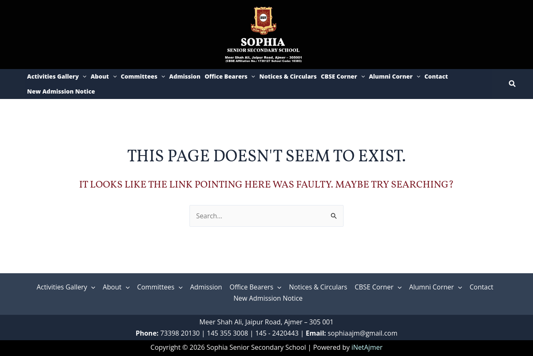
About (104, 76)
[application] (82, 76)
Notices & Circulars (288, 76)
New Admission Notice (61, 91)
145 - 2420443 (277, 333)
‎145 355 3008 (227, 333)
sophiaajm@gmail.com (363, 333)
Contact (436, 76)
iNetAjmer (367, 347)
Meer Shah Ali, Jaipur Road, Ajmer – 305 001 (266, 321)
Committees (143, 76)
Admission (184, 76)
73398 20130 (179, 333)
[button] (512, 84)
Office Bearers (229, 76)
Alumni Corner (394, 76)
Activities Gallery (57, 76)
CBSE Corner (343, 76)
